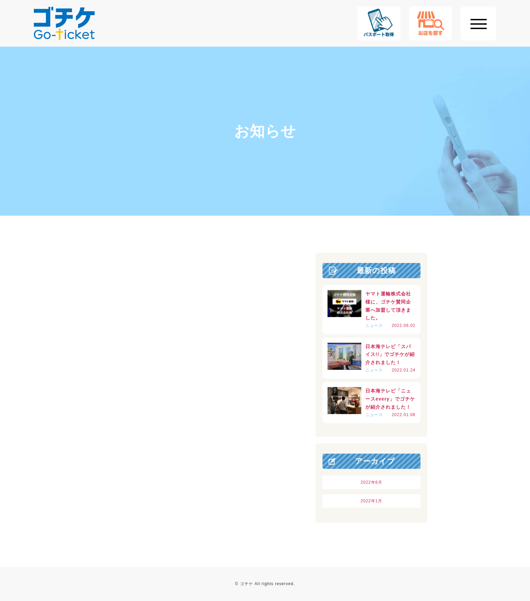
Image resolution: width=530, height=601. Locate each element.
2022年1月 (371, 501)
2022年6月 (371, 482)
